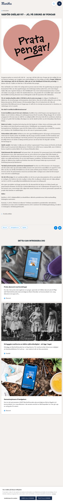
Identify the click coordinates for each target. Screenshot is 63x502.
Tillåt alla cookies (44, 498)
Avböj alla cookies (27, 498)
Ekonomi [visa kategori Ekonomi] (5, 227)
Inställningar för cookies (10, 498)
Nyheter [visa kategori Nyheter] (24, 227)
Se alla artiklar (6, 214)
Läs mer (54, 494)
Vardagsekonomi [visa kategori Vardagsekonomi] (15, 227)
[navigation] (6, 3)
